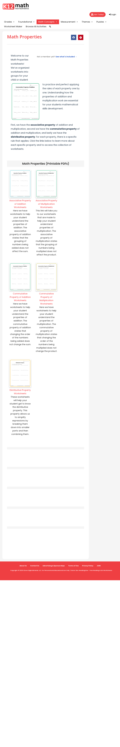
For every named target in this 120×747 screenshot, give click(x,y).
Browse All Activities (36, 26)
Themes (87, 21)
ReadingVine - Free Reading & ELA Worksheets (95, 570)
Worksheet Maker (13, 26)
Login (112, 14)
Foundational (26, 21)
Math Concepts (47, 21)
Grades (9, 21)
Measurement (69, 21)
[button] (50, 26)
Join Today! (97, 14)
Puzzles (101, 21)
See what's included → (66, 56)
